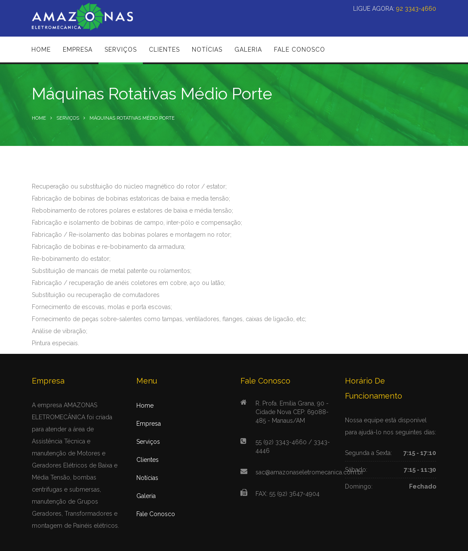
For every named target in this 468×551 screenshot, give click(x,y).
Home (39, 118)
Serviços (67, 118)
